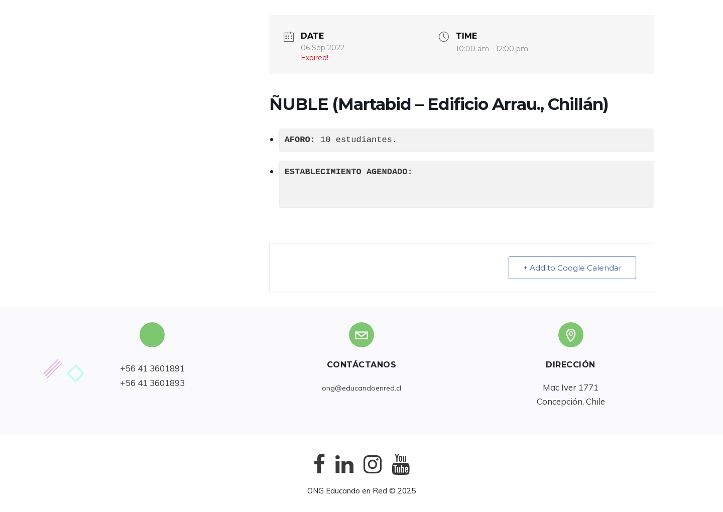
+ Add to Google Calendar (572, 268)
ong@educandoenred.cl (361, 388)
